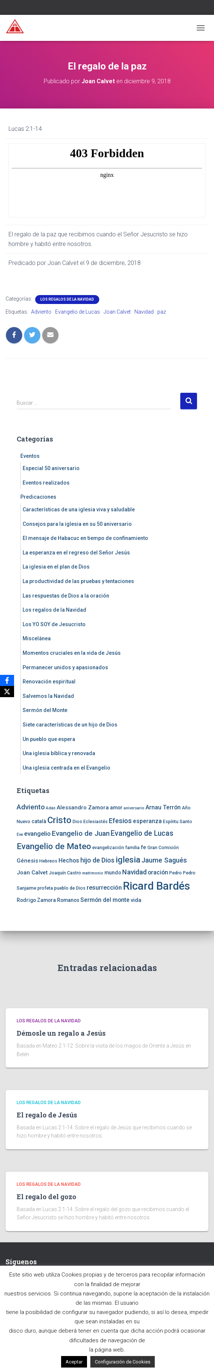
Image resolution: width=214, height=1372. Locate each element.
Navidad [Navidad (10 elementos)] (134, 872)
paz (161, 312)
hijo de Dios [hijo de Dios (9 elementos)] (97, 860)
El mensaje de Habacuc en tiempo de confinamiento (85, 538)
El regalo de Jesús (47, 1114)
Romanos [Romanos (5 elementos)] (68, 900)
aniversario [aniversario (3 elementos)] (134, 808)
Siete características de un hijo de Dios (70, 725)
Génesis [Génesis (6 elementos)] (27, 860)
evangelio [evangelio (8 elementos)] (37, 833)
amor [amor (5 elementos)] (116, 807)
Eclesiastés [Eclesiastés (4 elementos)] (95, 821)
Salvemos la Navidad (48, 696)
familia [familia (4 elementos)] (132, 847)
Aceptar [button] (74, 1362)
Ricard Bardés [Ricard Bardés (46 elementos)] (156, 886)
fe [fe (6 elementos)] (143, 847)
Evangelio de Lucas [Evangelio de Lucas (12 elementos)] (142, 833)
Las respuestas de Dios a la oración (66, 596)
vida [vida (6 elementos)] (136, 900)
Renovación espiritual (49, 682)
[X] (7, 691)
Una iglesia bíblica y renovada (59, 753)
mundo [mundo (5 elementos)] (112, 873)
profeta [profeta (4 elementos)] (45, 888)
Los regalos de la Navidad (67, 299)
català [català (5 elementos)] (38, 821)
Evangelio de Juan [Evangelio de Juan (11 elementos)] (81, 833)
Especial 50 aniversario (51, 468)
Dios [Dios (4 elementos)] (77, 821)
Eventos (30, 456)
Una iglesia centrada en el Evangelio (66, 768)
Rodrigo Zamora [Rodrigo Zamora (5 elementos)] (36, 900)
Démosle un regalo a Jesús (61, 1033)
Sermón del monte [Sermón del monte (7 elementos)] (105, 899)
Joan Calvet (117, 312)
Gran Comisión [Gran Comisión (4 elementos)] (163, 847)
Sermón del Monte (45, 710)
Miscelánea (37, 638)
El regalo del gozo (46, 1196)
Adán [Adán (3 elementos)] (51, 808)
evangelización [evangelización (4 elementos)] (108, 847)
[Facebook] (7, 680)
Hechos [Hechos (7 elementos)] (68, 860)
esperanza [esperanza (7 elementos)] (147, 821)
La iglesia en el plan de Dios (56, 567)
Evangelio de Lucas (77, 312)
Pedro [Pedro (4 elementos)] (175, 873)
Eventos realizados (46, 483)
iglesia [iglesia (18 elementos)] (128, 859)
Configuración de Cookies (122, 1362)
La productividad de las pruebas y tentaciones (78, 581)
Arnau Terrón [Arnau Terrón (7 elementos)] (163, 807)
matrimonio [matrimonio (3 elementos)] (92, 873)
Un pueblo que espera (49, 739)
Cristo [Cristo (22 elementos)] (59, 820)
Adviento (41, 312)
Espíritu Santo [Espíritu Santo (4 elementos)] (177, 821)
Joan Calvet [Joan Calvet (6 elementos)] (32, 872)
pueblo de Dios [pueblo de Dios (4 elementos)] (70, 888)
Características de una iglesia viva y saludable (79, 509)
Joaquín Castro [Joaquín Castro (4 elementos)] (65, 873)
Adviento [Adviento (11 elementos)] (31, 807)
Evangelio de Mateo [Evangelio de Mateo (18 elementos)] (54, 846)
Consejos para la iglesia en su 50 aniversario (77, 524)
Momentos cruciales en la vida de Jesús (72, 653)
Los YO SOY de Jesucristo (54, 624)
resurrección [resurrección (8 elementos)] (104, 887)
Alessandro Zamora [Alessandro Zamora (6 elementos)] (83, 807)
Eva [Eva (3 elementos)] (20, 834)
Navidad (144, 312)
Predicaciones (38, 497)
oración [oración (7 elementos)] (158, 872)
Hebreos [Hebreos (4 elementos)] (48, 861)
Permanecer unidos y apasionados (65, 667)
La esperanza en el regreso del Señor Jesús (76, 553)
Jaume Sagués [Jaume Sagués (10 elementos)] (164, 860)
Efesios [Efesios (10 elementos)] (120, 821)
